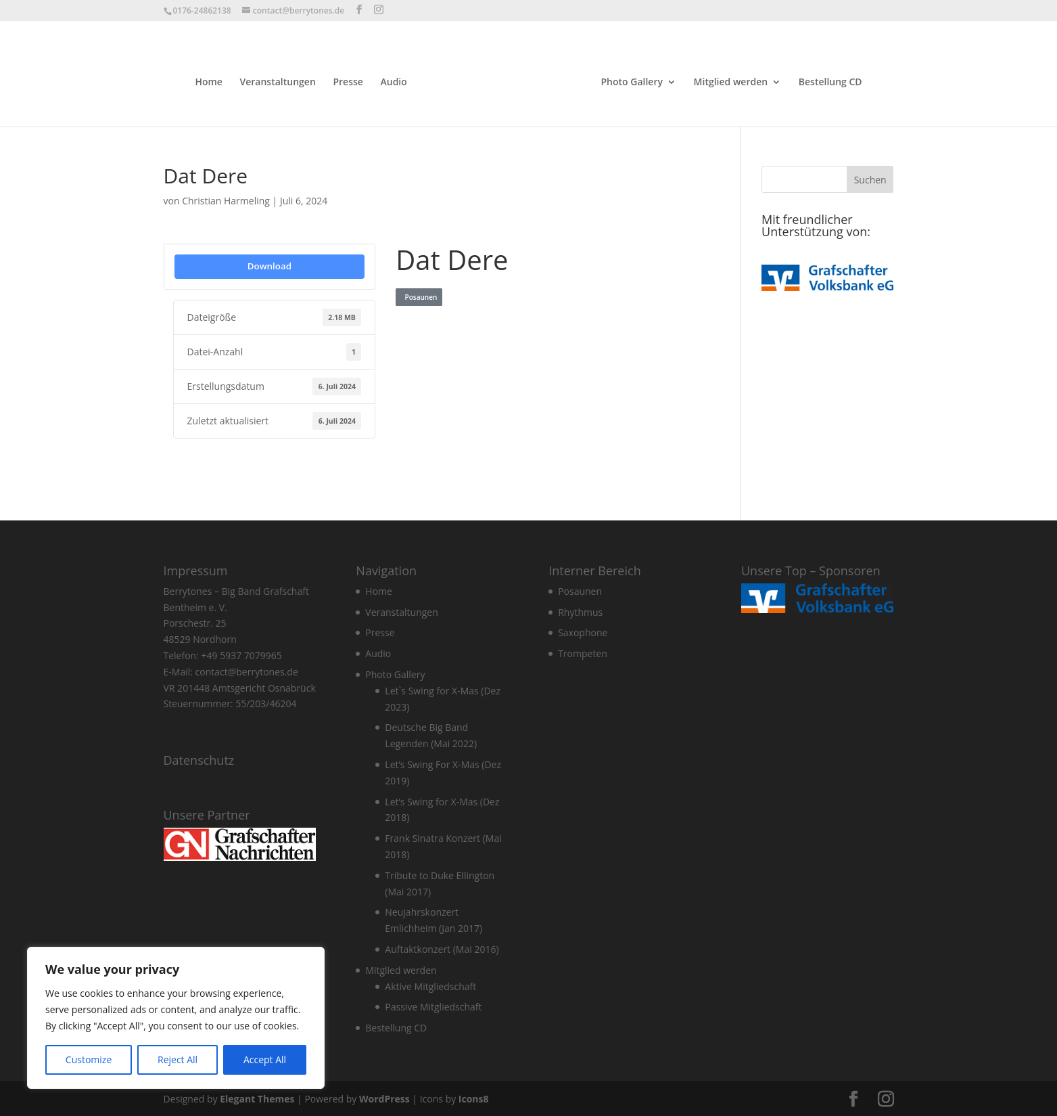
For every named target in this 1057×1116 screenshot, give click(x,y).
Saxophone (582, 631)
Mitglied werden (728, 81)
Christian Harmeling (226, 199)
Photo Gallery (629, 81)
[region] (176, 1018)
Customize (89, 1059)
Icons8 (474, 1097)
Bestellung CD (828, 81)
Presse (350, 81)
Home (211, 81)
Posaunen (419, 295)
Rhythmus (580, 610)
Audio (396, 81)
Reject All (177, 1059)
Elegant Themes (257, 1097)
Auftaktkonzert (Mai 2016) (441, 947)
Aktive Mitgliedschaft (430, 985)
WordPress (384, 1097)
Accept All (264, 1059)
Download (269, 265)
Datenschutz (199, 759)
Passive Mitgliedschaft (433, 1005)
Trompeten (582, 652)
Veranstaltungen (280, 81)
